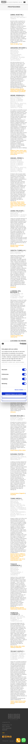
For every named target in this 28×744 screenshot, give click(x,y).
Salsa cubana (19, 150)
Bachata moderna (14, 89)
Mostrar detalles (19, 389)
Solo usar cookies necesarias (14, 400)
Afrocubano (13, 202)
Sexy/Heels (13, 494)
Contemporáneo (14, 559)
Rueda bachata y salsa (17, 246)
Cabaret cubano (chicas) (16, 701)
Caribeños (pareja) (21, 90)
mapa (3, 732)
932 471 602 (8, 728)
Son (16, 154)
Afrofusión (13, 412)
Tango (20, 44)
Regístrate (15, 2)
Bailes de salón (14, 44)
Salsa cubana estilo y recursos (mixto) (18, 151)
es (21, 2)
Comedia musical (14, 557)
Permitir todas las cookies (14, 394)
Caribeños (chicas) (15, 335)
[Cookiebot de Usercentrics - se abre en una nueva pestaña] (20, 344)
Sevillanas (22, 91)
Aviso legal (12, 740)
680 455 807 (4, 729)
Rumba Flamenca (14, 91)
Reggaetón (22, 493)
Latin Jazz (21, 559)
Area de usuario (8, 2)
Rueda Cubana (20, 202)
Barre (20, 646)
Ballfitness (13, 150)
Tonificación (18, 647)
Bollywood (13, 287)
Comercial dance (14, 493)
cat (19, 2)
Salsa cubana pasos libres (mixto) (18, 205)
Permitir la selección (14, 397)
